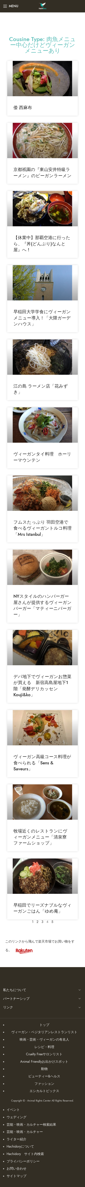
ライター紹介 (16, 1139)
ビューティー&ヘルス (44, 1076)
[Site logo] (42, 6)
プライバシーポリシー (23, 1161)
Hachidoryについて (20, 1146)
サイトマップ (16, 1176)
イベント (13, 1110)
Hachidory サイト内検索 (25, 1154)
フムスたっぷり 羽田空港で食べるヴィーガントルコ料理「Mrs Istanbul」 (42, 528)
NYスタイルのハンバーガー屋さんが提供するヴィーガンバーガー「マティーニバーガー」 (42, 605)
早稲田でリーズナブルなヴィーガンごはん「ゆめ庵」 (42, 908)
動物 (44, 1069)
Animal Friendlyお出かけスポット (44, 1061)
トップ (44, 1025)
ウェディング (16, 1117)
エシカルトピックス (44, 1091)
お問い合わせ (16, 1168)
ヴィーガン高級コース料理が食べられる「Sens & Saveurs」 (42, 763)
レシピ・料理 (44, 1047)
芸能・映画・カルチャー (25, 1132)
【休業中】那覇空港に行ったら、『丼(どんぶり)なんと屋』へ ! (41, 244)
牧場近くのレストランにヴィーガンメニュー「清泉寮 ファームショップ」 (42, 837)
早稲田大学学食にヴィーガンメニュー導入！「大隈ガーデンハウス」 (42, 318)
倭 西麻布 (22, 107)
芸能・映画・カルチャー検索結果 (31, 1124)
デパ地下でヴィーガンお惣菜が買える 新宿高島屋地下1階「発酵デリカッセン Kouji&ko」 (42, 686)
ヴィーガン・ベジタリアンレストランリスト (44, 1032)
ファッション (44, 1083)
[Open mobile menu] (10, 6)
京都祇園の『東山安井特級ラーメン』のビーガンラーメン (42, 172)
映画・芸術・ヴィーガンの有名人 (44, 1039)
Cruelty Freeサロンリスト (44, 1054)
